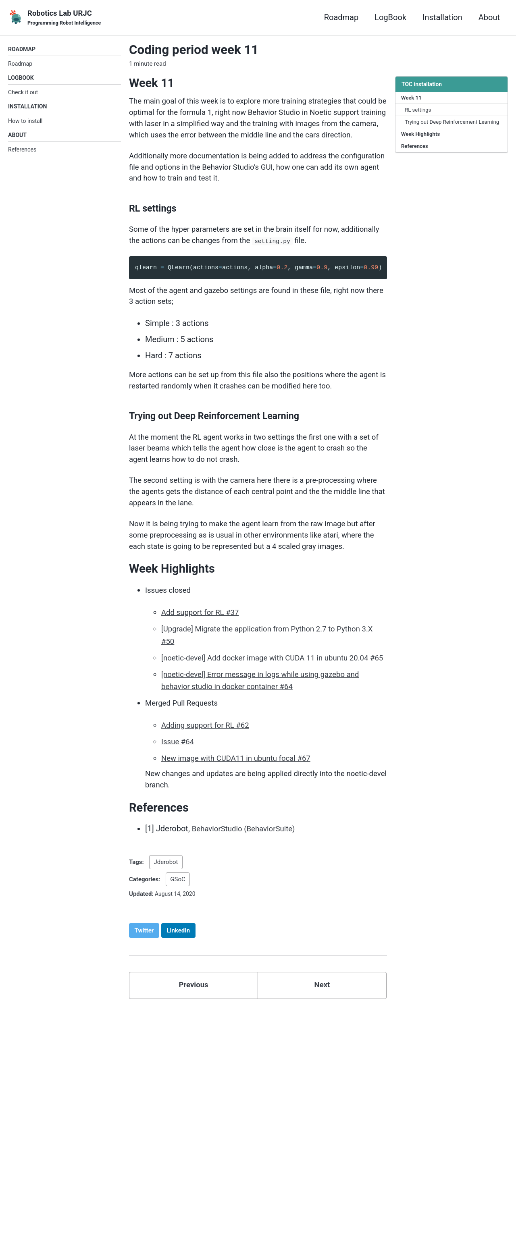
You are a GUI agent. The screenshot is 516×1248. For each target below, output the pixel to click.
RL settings (419, 111)
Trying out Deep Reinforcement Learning (444, 128)
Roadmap (341, 18)
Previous (194, 1057)
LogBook (390, 18)
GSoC (177, 949)
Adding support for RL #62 (208, 793)
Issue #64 (178, 809)
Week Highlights (422, 145)
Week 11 (412, 99)
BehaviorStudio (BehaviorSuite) (247, 899)
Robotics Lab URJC (65, 18)
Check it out (23, 94)
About (489, 18)
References (22, 153)
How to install (25, 124)
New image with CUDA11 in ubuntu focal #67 (241, 826)
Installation (442, 18)
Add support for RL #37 (203, 670)
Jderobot (166, 932)
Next (322, 1057)
